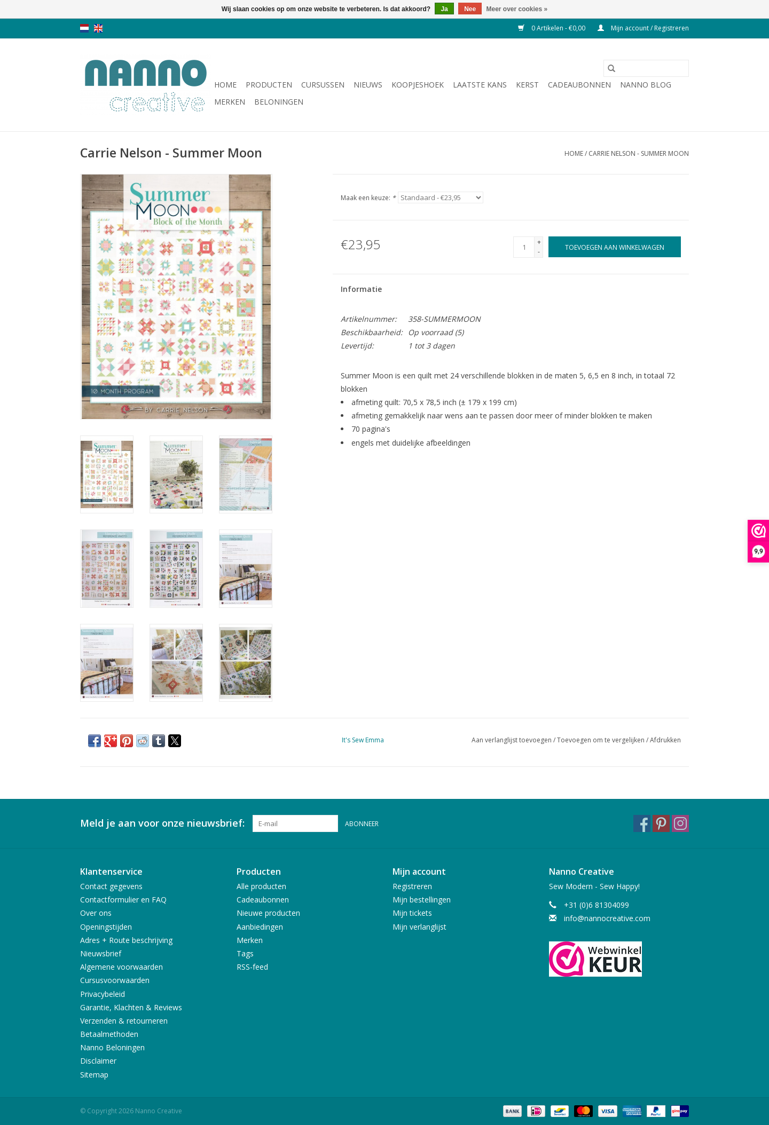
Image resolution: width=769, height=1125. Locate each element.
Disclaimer (98, 1061)
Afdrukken (665, 739)
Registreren (412, 886)
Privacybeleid (102, 994)
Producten (269, 85)
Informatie (361, 289)
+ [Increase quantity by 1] (539, 242)
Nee (470, 9)
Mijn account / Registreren (643, 28)
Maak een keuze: (368, 197)
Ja (444, 9)
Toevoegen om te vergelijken (601, 739)
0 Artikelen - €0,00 (552, 28)
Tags (245, 953)
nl (84, 28)
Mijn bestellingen (422, 899)
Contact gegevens (111, 886)
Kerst (527, 85)
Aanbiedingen (260, 927)
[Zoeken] (646, 68)
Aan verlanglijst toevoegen (512, 739)
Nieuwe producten (268, 913)
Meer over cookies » (517, 9)
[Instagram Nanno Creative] (680, 823)
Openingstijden (106, 927)
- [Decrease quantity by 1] (539, 251)
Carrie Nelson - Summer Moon (638, 153)
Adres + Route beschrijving (126, 940)
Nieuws (368, 85)
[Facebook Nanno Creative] (641, 823)
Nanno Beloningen (112, 1047)
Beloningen (278, 102)
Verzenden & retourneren (124, 1021)
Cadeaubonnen (579, 85)
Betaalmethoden (109, 1034)
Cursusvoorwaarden (115, 980)
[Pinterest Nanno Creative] (661, 823)
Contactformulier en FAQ (123, 899)
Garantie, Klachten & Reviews (131, 1007)
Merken (229, 102)
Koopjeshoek (417, 85)
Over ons (96, 913)
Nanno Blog (645, 85)
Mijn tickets (412, 913)
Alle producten (261, 886)
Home (225, 85)
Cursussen (322, 85)
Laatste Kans (480, 85)
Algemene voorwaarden (121, 967)
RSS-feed (252, 967)
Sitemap (94, 1074)
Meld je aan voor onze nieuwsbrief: (162, 823)
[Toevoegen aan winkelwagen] (614, 246)
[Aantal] (524, 247)
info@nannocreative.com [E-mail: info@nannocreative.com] (607, 918)
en (98, 28)
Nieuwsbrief (100, 953)
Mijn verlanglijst (419, 927)
